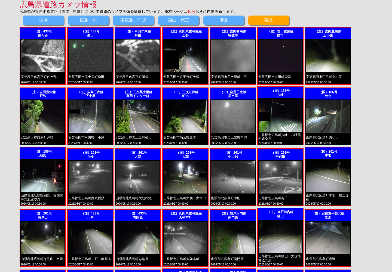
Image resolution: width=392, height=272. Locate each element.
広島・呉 (88, 20)
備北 (223, 20)
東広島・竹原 (133, 20)
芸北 (268, 20)
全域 (43, 20)
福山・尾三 (178, 20)
